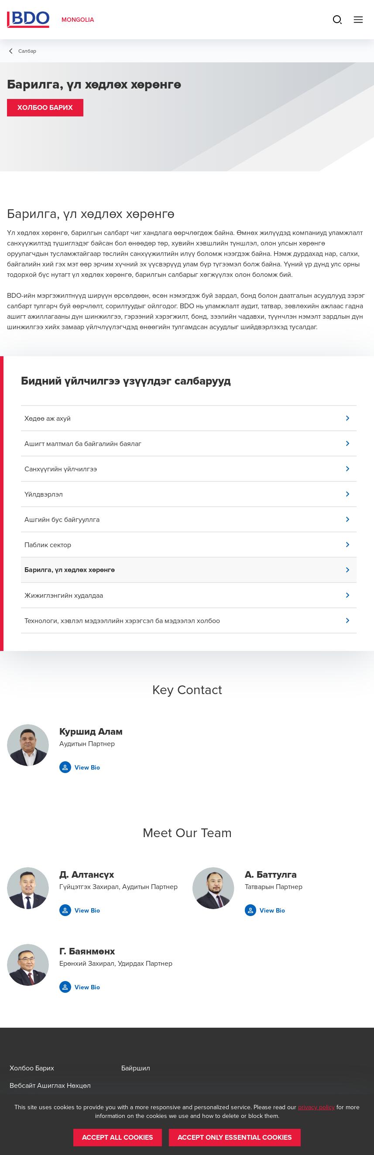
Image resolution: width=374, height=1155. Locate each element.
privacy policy (316, 1107)
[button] (45, 107)
